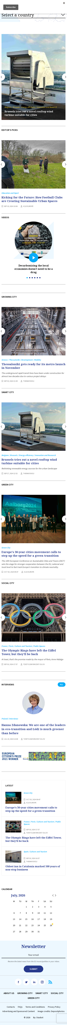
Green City (34, 997)
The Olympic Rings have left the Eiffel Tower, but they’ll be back (29, 652)
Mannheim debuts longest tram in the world (32, 115)
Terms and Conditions (35, 1007)
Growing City (24, 993)
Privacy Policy (54, 1007)
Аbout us (9, 993)
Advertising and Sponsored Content (18, 1011)
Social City (57, 993)
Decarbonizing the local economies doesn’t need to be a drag (33, 269)
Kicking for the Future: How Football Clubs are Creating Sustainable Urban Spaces (32, 199)
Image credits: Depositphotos (51, 1011)
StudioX (39, 1017)
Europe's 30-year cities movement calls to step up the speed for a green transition (31, 553)
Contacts (11, 1007)
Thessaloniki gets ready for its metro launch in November (33, 366)
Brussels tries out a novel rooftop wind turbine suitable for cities (29, 461)
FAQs (20, 1007)
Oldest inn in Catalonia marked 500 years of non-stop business (32, 868)
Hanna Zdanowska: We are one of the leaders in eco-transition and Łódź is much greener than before (33, 729)
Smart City (41, 993)
